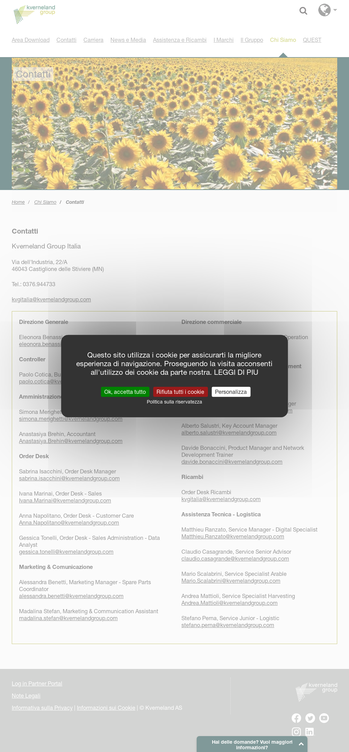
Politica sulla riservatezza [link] (174, 401)
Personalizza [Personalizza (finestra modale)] (231, 391)
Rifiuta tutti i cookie (180, 391)
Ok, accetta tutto (125, 391)
